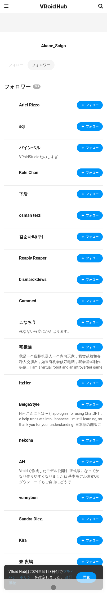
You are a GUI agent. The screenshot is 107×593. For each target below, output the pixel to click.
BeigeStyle (29, 404)
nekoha (26, 440)
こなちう (27, 322)
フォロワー (41, 65)
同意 (86, 577)
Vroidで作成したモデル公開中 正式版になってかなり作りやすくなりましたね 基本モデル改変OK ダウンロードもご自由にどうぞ (59, 476)
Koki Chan (28, 172)
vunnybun (28, 497)
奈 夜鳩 (26, 561)
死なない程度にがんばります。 (45, 331)
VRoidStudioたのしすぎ (38, 157)
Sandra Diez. (31, 518)
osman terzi (30, 215)
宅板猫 (25, 347)
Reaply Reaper (33, 258)
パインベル (29, 147)
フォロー (15, 65)
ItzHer (25, 382)
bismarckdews (33, 279)
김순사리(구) (31, 236)
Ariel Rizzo (29, 104)
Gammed (27, 300)
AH (22, 461)
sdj (22, 126)
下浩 (23, 193)
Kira (23, 540)
